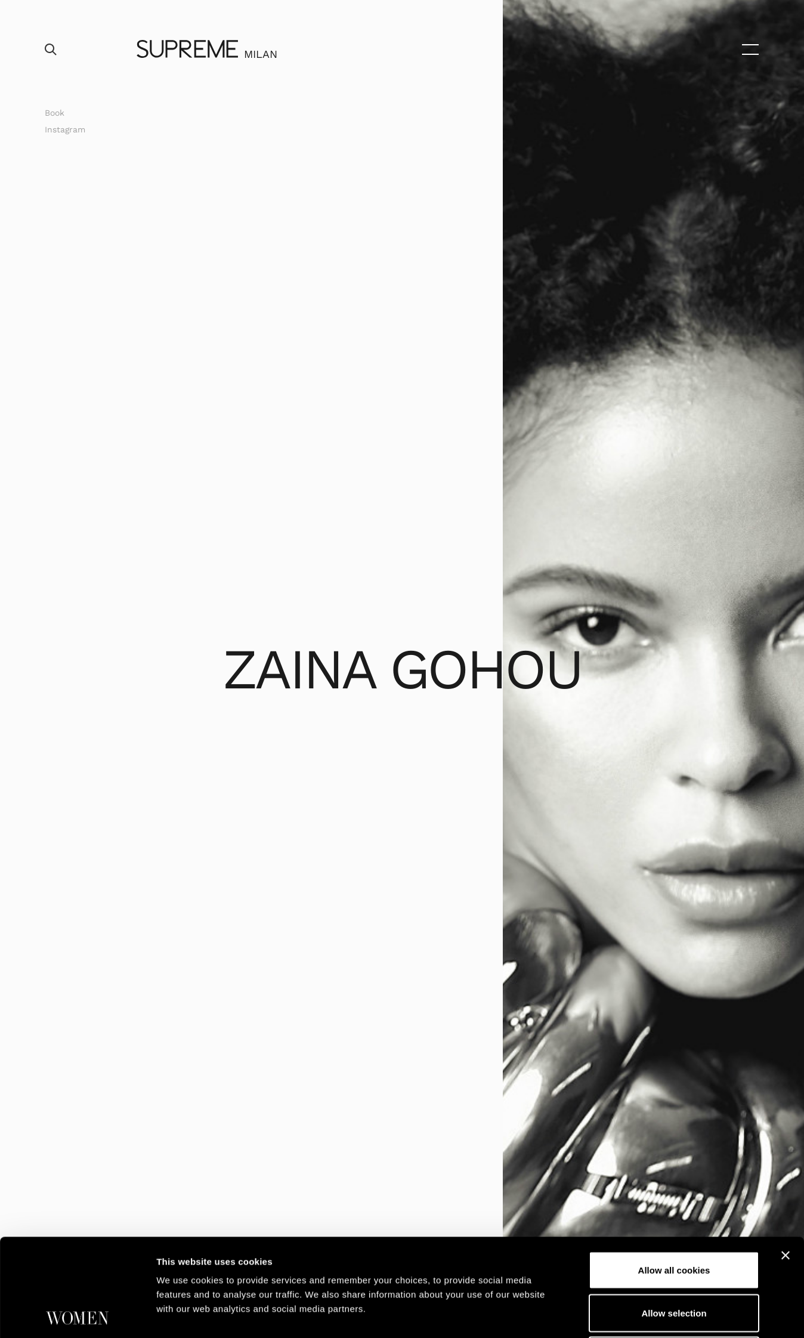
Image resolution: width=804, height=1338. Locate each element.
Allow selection (673, 1215)
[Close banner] (785, 1158)
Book (54, 113)
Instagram (65, 129)
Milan (260, 54)
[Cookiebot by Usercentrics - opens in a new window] (77, 1315)
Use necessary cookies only (674, 1258)
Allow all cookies (674, 1172)
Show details (626, 1314)
